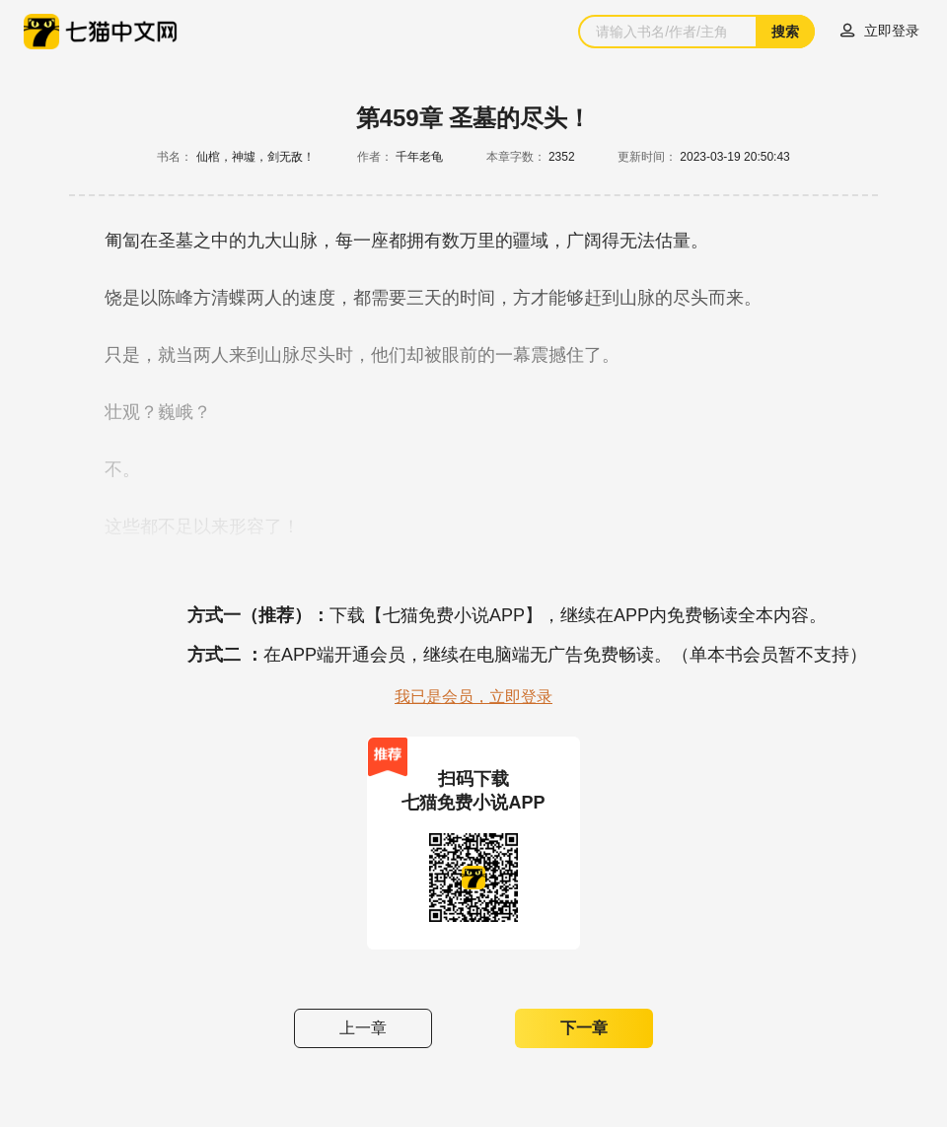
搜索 (785, 31)
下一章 (584, 1028)
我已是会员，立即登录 (473, 696)
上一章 (363, 1028)
